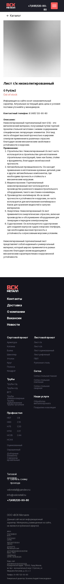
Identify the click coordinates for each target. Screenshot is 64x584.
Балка (10, 350)
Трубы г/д (12, 384)
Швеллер (12, 354)
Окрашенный (13, 449)
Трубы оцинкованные (14, 401)
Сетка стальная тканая (45, 376)
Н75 (9, 426)
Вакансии (14, 318)
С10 (19, 422)
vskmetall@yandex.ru (18, 489)
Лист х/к (38, 346)
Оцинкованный (14, 445)
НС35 (10, 435)
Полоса (11, 366)
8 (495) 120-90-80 (38, 113)
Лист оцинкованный (44, 350)
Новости (13, 324)
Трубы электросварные (15, 397)
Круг (9, 362)
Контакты (14, 299)
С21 (19, 431)
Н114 (9, 431)
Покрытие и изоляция (45, 407)
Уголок (10, 358)
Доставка (14, 305)
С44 (19, 435)
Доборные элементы (12, 454)
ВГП (9, 392)
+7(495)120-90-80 (18, 500)
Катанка (11, 346)
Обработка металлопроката (42, 402)
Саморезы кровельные (13, 459)
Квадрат (11, 371)
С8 (18, 418)
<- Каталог (13, 15)
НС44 (10, 439)
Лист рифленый (42, 354)
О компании (16, 311)
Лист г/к (38, 342)
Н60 (9, 422)
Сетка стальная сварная (41, 387)
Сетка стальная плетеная (41, 381)
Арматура (12, 342)
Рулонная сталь (42, 362)
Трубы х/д (12, 388)
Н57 (9, 418)
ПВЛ (36, 358)
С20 (19, 426)
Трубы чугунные (15, 404)
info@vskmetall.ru (16, 494)
